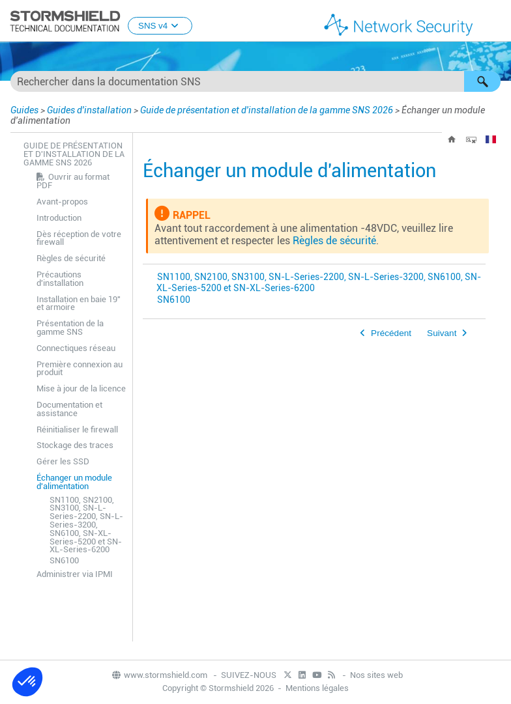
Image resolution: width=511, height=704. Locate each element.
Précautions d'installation (59, 279)
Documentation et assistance (69, 409)
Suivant (441, 333)
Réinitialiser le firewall (77, 429)
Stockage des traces (74, 445)
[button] (482, 81)
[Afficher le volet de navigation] (495, 21)
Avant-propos (62, 201)
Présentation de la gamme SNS (70, 327)
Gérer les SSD (62, 461)
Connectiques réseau (75, 348)
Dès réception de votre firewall (78, 238)
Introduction (58, 218)
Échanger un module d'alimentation (74, 482)
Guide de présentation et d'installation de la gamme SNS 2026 (266, 110)
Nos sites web (376, 675)
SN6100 (64, 560)
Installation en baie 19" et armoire (78, 303)
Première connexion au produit (79, 368)
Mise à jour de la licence (81, 388)
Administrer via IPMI (74, 574)
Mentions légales (317, 688)
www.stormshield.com (159, 675)
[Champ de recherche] (255, 81)
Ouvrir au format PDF (73, 181)
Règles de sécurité (71, 258)
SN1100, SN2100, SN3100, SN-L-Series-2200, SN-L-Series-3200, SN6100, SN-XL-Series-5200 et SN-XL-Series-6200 (86, 525)
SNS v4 (160, 26)
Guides (24, 110)
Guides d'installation (89, 110)
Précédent (391, 333)
